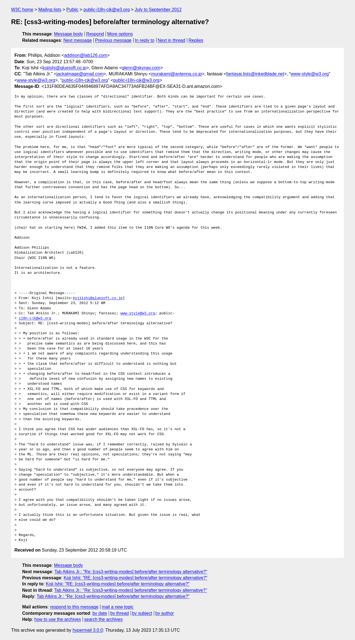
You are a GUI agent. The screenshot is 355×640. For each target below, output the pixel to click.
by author (164, 613)
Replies (196, 40)
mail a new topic (118, 607)
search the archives (103, 619)
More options (120, 34)
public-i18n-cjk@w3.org (106, 9)
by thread (119, 613)
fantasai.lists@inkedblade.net (255, 74)
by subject (142, 613)
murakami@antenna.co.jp (176, 74)
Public (72, 9)
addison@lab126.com (85, 55)
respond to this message (74, 607)
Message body (68, 34)
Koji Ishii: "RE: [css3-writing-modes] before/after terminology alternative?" (135, 577)
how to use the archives (57, 619)
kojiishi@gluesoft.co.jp (64, 67)
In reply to (144, 40)
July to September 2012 (158, 9)
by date (99, 613)
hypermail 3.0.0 (87, 630)
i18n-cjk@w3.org (35, 318)
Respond (95, 34)
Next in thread (171, 40)
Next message (78, 40)
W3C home (22, 9)
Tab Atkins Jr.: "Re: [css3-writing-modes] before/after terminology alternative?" (130, 571)
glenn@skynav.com (141, 67)
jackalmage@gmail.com (79, 74)
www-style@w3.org (310, 74)
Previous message (113, 40)
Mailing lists (49, 9)
